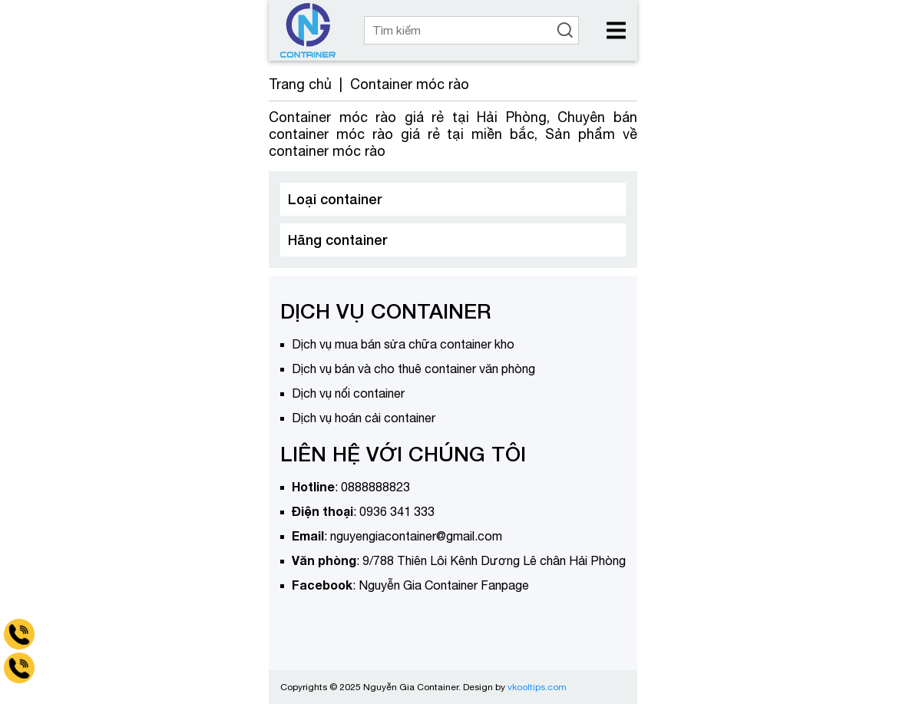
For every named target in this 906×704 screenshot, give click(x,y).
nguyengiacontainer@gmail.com (416, 536)
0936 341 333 (397, 511)
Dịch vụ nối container (348, 393)
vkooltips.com (537, 687)
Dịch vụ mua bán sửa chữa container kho (403, 344)
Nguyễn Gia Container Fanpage (444, 585)
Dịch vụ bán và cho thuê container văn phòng (413, 368)
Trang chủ (300, 84)
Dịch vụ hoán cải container (363, 418)
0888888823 (375, 487)
